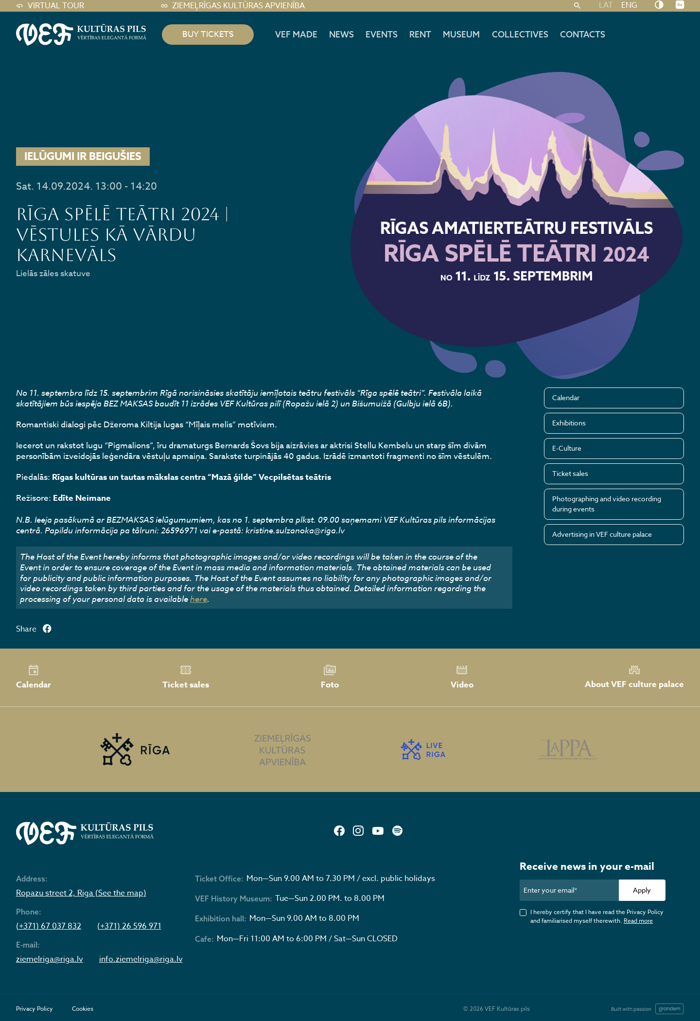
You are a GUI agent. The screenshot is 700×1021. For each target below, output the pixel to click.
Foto (330, 677)
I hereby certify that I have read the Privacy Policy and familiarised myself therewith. (597, 916)
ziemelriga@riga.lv (49, 959)
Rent (420, 34)
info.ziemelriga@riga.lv (141, 959)
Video (462, 677)
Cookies (82, 1008)
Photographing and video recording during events (606, 503)
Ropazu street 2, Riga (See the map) (81, 893)
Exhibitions (569, 422)
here (198, 598)
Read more (638, 920)
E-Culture (566, 448)
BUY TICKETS (208, 34)
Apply (642, 890)
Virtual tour (50, 6)
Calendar (565, 397)
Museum (461, 34)
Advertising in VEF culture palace (602, 534)
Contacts (582, 34)
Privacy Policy (34, 1008)
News (341, 34)
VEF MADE (296, 34)
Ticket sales (570, 473)
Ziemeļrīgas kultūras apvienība (232, 6)
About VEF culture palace (634, 677)
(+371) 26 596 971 (129, 926)
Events (382, 34)
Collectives (520, 34)
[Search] (577, 6)
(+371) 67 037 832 (48, 926)
